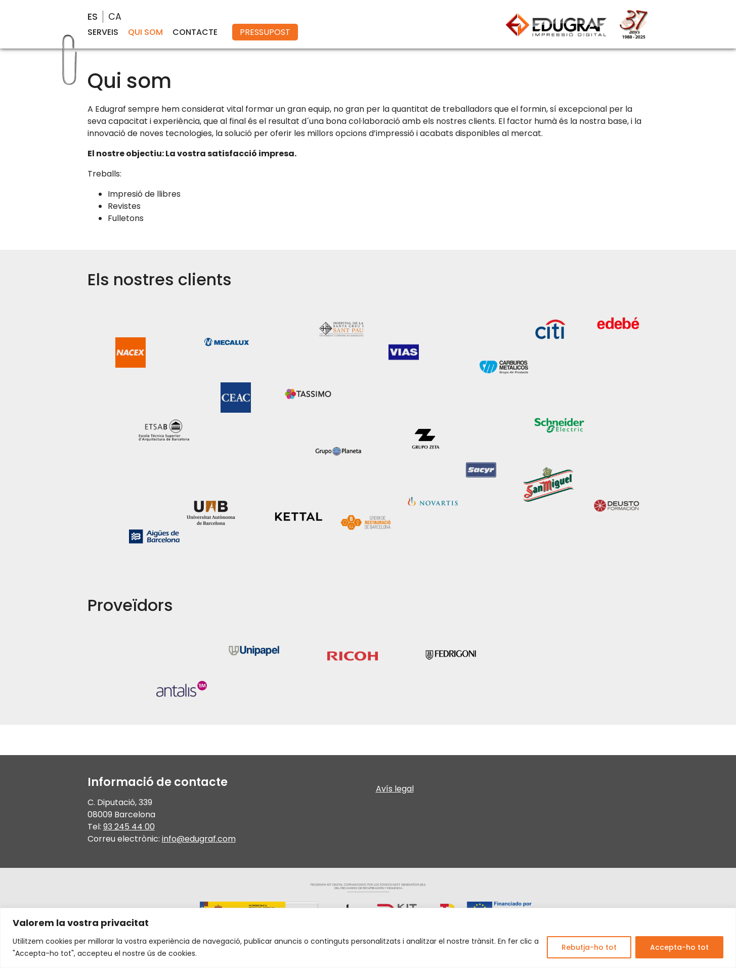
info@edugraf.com (199, 839)
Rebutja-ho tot (589, 947)
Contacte (195, 32)
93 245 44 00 (129, 826)
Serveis (103, 32)
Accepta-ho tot (679, 947)
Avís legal (395, 789)
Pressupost (265, 32)
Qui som (145, 32)
